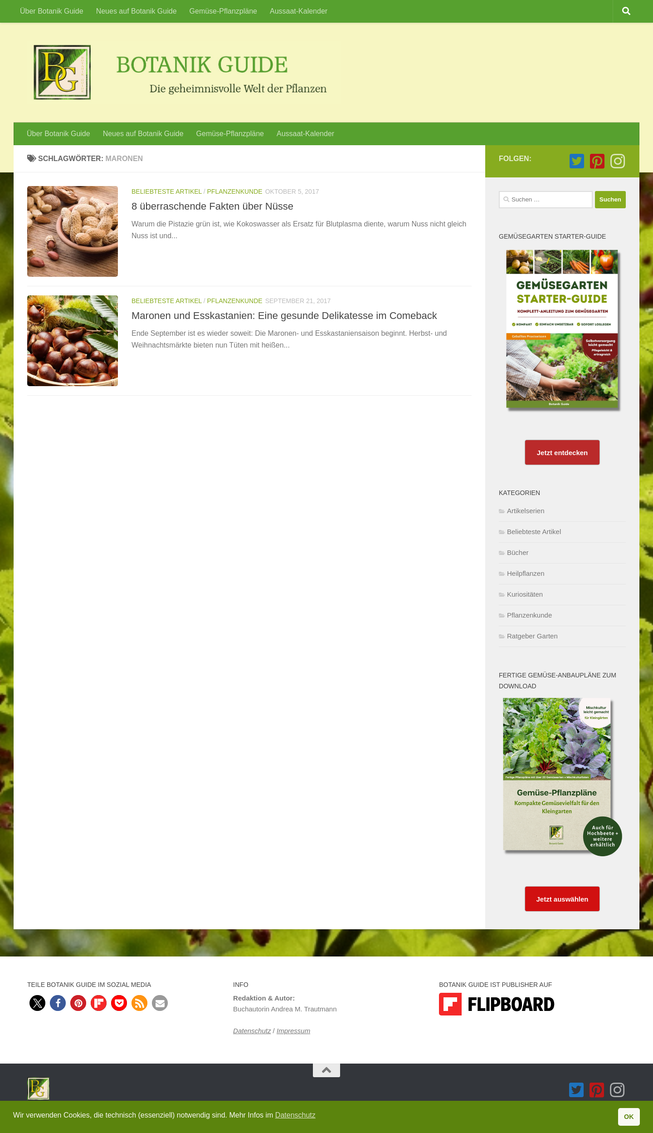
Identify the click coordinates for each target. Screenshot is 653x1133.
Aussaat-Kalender (298, 11)
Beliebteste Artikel (167, 191)
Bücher (518, 552)
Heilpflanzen (526, 573)
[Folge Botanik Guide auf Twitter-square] (576, 161)
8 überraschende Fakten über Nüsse (212, 206)
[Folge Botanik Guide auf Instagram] (617, 161)
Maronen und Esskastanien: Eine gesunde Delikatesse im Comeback (284, 315)
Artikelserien (526, 511)
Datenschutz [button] (295, 1115)
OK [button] (629, 1116)
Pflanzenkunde (235, 191)
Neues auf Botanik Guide (136, 11)
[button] (37, 1003)
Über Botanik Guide (51, 11)
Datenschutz (252, 1031)
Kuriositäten (525, 594)
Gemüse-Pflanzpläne (223, 11)
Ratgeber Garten (532, 636)
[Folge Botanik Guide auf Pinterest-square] (597, 161)
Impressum (293, 1031)
